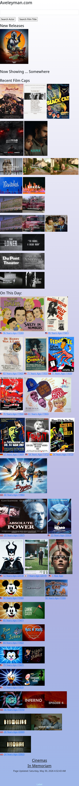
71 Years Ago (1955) (37, 373)
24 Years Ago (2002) (14, 754)
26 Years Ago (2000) (14, 732)
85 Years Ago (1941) (58, 333)
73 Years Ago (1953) (13, 687)
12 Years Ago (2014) (13, 575)
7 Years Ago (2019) (37, 575)
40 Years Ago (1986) (14, 494)
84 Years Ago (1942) (13, 642)
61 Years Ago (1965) (38, 413)
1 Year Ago (57, 575)
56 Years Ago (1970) (14, 709)
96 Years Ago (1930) (13, 333)
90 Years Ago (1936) (13, 598)
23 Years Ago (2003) (61, 535)
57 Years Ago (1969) (13, 454)
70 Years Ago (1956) (13, 413)
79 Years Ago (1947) (13, 665)
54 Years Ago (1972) (38, 454)
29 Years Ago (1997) (14, 535)
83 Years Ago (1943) (13, 373)
